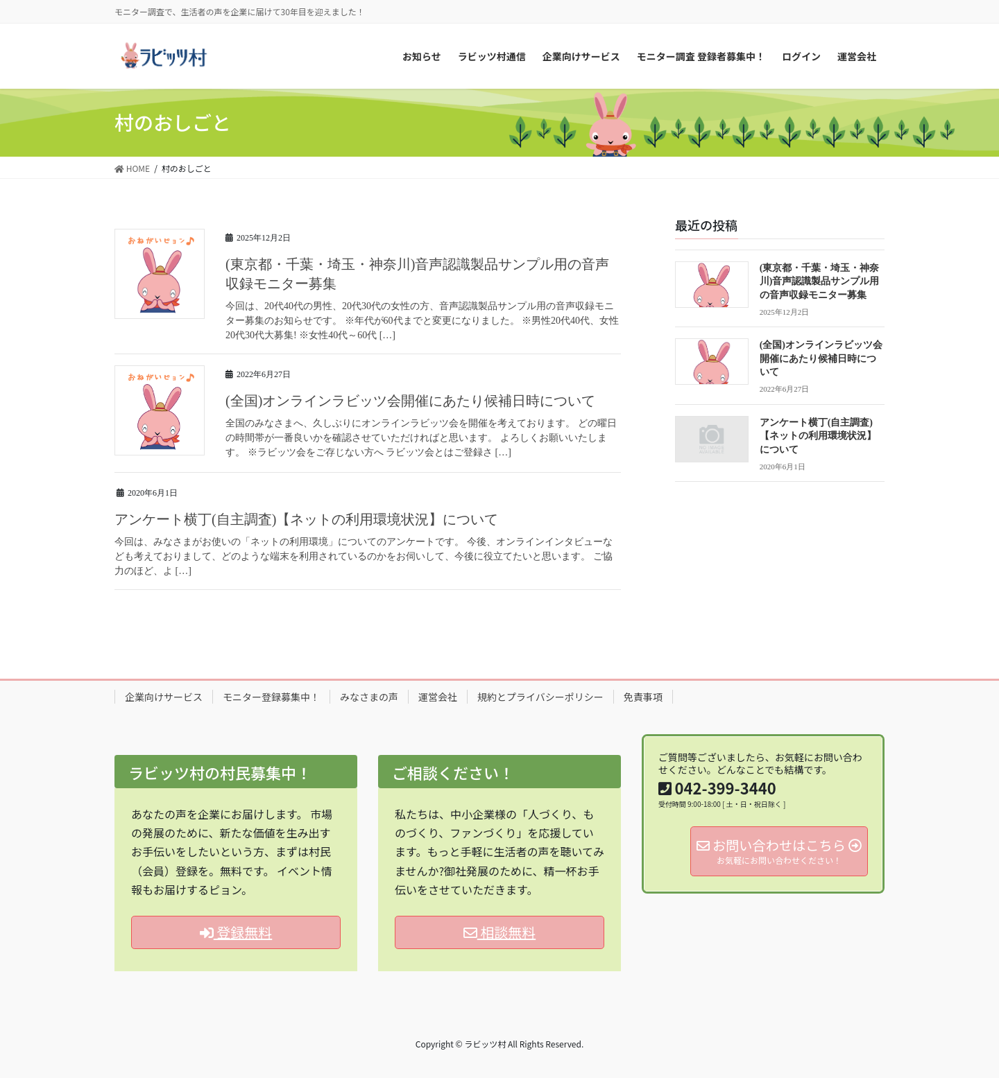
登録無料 (236, 932)
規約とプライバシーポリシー (540, 697)
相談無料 (499, 932)
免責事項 (643, 697)
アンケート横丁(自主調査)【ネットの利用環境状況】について (306, 519)
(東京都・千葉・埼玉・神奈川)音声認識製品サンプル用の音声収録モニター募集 (820, 281)
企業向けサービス (164, 697)
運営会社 (437, 697)
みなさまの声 (369, 697)
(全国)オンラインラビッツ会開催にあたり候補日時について (410, 400)
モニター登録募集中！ (271, 697)
